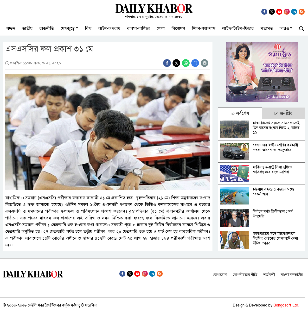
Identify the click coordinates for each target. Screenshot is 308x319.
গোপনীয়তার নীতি (244, 274)
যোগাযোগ (220, 274)
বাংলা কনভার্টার (292, 274)
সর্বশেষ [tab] (240, 113)
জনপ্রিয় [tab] (283, 113)
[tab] (240, 113)
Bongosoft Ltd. (286, 305)
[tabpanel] (261, 185)
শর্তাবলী (269, 274)
